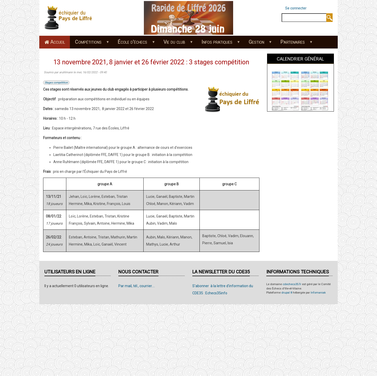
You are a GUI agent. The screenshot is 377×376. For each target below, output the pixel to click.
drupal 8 (286, 292)
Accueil (57, 42)
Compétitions (89, 43)
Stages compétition (56, 82)
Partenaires (293, 43)
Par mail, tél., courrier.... (136, 286)
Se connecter (296, 8)
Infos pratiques (218, 43)
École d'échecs (134, 43)
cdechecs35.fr (292, 284)
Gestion (258, 43)
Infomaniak (318, 292)
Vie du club (176, 43)
